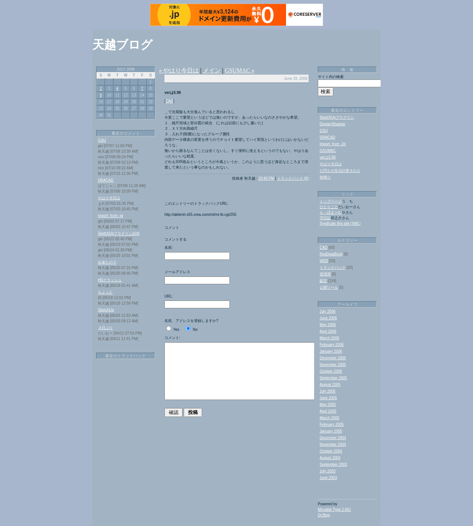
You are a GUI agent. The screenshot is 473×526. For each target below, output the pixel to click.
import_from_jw (110, 216)
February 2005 (332, 425)
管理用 (325, 274)
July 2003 (328, 471)
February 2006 (332, 345)
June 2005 (328, 398)
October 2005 (331, 371)
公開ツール (329, 287)
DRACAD (105, 180)
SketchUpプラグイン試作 (119, 233)
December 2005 (333, 358)
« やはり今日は (179, 70)
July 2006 (328, 311)
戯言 (323, 281)
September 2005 (333, 378)
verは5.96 (328, 157)
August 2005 (330, 385)
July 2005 (328, 391)
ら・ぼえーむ (331, 212)
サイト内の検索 (331, 77)
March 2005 (329, 418)
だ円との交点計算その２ (340, 171)
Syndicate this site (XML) (340, 223)
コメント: (172, 338)
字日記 (325, 218)
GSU (102, 140)
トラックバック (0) (293, 178)
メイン (212, 70)
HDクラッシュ (110, 280)
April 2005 (328, 411)
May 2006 (328, 325)
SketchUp (106, 310)
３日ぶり (105, 328)
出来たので (107, 262)
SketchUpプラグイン (337, 117)
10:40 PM (266, 178)
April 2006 (328, 331)
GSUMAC (328, 151)
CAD (169, 101)
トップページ (331, 201)
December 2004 (333, 438)
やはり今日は (109, 198)
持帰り (325, 177)
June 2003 (328, 478)
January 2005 (331, 431)
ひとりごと (329, 207)
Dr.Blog (324, 515)
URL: (168, 296)
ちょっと (105, 292)
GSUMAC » (239, 70)
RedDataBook (331, 254)
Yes (176, 330)
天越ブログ (122, 44)
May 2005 (328, 405)
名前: (168, 247)
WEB (324, 261)
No (195, 330)
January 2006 (331, 351)
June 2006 (328, 318)
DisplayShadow (332, 124)
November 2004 (333, 444)
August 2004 (330, 458)
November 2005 (333, 365)
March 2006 (329, 338)
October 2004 (331, 451)
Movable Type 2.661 (334, 510)
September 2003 (333, 464)
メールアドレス (177, 272)
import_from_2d (333, 144)
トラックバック (333, 267)
